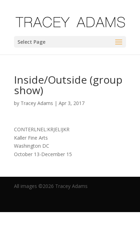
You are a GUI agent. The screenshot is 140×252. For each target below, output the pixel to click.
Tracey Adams (37, 103)
